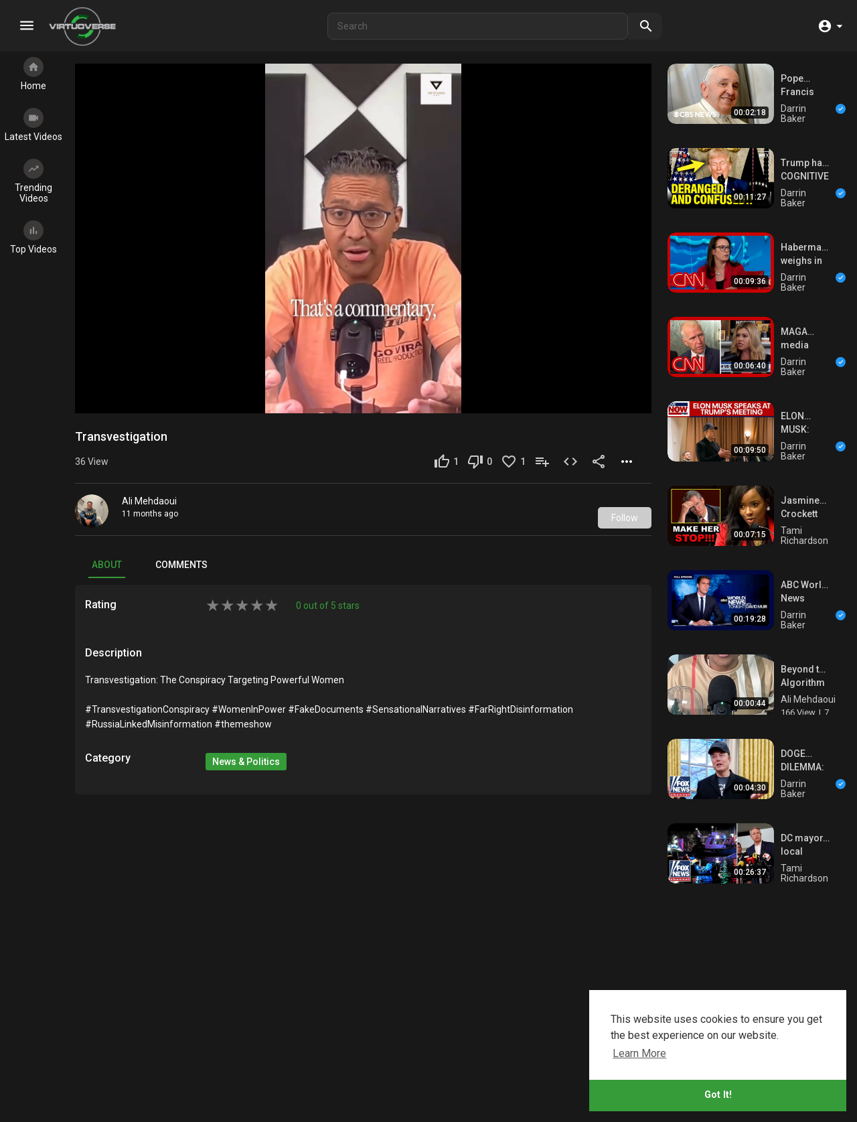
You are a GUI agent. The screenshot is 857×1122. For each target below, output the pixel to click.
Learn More (639, 1053)
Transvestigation (121, 408)
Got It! (718, 1095)
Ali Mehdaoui (149, 473)
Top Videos (33, 237)
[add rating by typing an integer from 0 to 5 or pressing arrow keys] (242, 577)
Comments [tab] (181, 536)
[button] (829, 26)
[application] (363, 224)
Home (33, 74)
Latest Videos (33, 125)
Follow (624, 489)
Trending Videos (33, 181)
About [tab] (107, 536)
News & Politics (246, 733)
